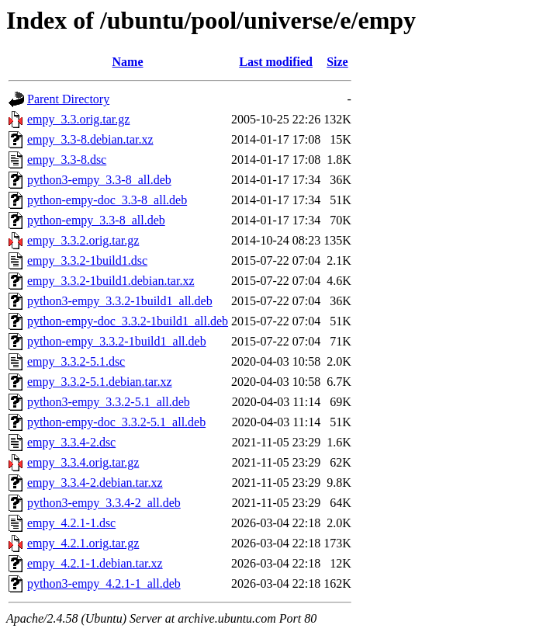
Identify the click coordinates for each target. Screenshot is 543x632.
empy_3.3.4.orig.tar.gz (83, 462)
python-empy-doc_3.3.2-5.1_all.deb (116, 422)
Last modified (276, 61)
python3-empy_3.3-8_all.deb (99, 179)
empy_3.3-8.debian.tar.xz (90, 139)
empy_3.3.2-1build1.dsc (87, 260)
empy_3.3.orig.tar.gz (78, 119)
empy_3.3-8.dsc (66, 159)
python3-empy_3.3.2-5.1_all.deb (108, 401)
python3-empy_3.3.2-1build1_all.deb (120, 300)
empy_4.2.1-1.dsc (71, 523)
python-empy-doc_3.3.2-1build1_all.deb (127, 321)
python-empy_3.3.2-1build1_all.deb (116, 341)
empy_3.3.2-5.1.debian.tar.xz (99, 381)
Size (337, 61)
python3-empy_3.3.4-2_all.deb (104, 502)
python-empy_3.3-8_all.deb (96, 220)
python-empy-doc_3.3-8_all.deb (107, 200)
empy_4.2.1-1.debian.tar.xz (95, 563)
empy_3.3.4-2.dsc (71, 442)
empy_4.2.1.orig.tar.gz (83, 543)
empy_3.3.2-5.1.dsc (76, 361)
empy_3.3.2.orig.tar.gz (83, 240)
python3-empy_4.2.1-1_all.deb (104, 583)
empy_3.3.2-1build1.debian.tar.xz (111, 280)
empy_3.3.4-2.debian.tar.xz (95, 482)
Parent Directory (68, 99)
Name (128, 61)
